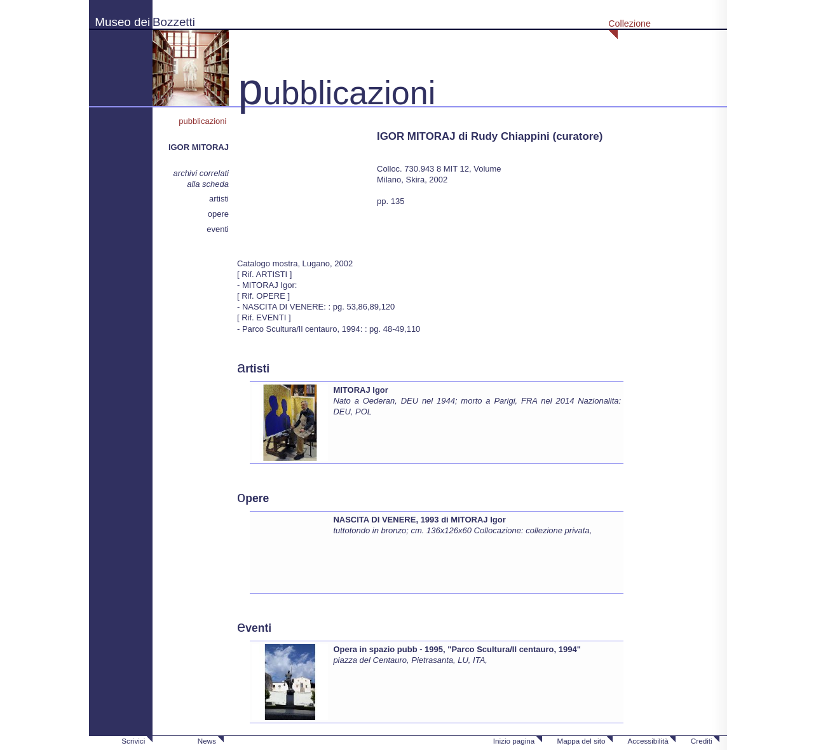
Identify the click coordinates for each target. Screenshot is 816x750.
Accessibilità (647, 741)
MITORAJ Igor (360, 390)
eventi (218, 229)
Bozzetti (174, 22)
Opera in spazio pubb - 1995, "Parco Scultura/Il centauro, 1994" (456, 649)
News (207, 741)
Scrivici (133, 741)
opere (218, 214)
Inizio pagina (514, 741)
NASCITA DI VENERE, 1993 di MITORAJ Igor (419, 519)
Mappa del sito (581, 741)
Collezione (629, 23)
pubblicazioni (204, 121)
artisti (219, 198)
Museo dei (122, 22)
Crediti (701, 741)
